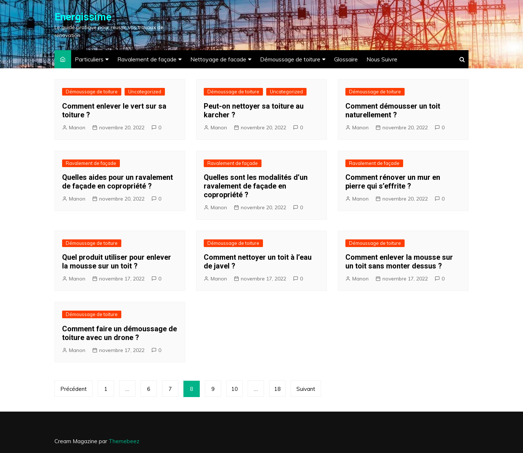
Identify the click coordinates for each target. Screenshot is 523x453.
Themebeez (124, 441)
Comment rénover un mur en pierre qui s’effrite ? (392, 181)
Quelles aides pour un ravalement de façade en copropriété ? (117, 181)
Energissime (83, 17)
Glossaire (346, 59)
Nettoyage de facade (218, 59)
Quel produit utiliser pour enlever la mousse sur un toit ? (116, 261)
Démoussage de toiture (290, 59)
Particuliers (89, 59)
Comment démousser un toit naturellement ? (392, 110)
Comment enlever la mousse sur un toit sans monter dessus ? (399, 261)
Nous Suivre (381, 59)
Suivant (305, 388)
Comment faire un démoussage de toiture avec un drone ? (119, 333)
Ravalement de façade (147, 59)
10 (234, 388)
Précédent (73, 388)
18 (277, 388)
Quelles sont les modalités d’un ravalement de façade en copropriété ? (256, 186)
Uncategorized (144, 91)
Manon (77, 127)
